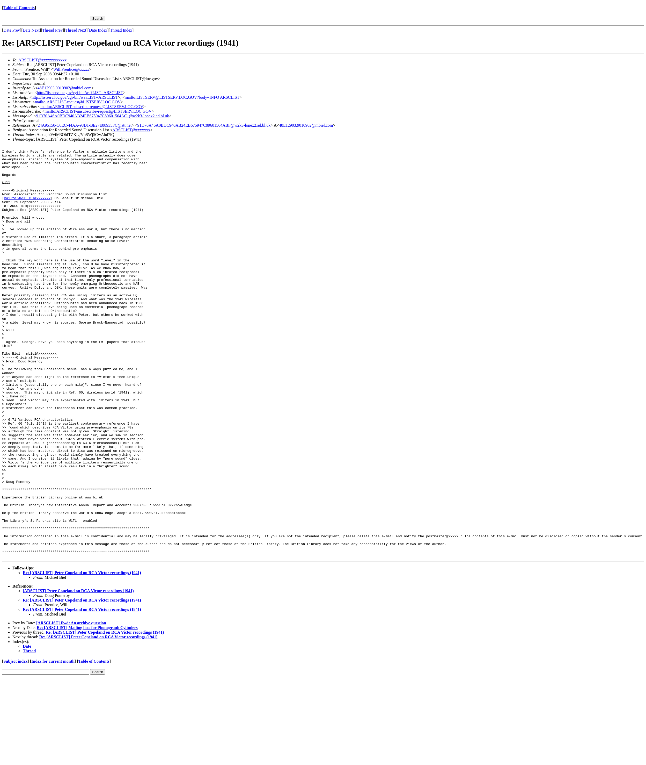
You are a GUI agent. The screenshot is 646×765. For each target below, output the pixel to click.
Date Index (98, 30)
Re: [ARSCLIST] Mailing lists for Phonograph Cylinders (87, 709)
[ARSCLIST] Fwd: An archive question (71, 704)
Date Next (31, 30)
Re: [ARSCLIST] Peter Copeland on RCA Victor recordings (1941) (82, 654)
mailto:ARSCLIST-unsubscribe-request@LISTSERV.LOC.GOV (98, 111)
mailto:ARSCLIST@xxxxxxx (27, 208)
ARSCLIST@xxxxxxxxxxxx (42, 60)
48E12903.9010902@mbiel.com (65, 88)
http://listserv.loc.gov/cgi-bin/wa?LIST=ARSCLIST (80, 92)
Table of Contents (18, 7)
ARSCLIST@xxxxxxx (131, 130)
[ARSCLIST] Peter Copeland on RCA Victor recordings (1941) (78, 672)
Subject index (15, 743)
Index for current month (53, 743)
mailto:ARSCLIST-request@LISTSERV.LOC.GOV (78, 102)
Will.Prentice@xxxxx (71, 69)
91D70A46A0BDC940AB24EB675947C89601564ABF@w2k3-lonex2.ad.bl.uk (204, 125)
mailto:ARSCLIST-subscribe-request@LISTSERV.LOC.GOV (91, 106)
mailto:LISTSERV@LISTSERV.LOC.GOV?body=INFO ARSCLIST (182, 97)
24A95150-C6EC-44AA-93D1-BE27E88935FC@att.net (85, 125)
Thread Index (121, 30)
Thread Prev (52, 30)
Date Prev (11, 30)
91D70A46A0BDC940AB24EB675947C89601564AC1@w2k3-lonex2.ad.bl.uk (102, 116)
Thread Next (75, 30)
